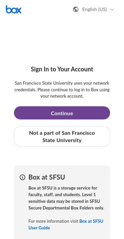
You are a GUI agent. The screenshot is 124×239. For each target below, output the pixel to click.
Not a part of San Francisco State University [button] (62, 136)
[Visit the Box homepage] (13, 9)
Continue (62, 113)
